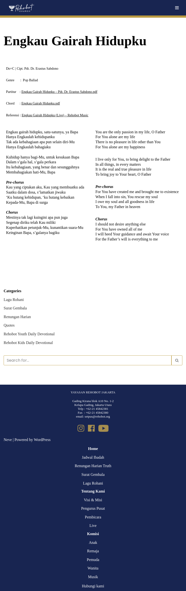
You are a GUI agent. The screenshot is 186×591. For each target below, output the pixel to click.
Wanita (93, 568)
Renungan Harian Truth (93, 466)
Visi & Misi (93, 500)
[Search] (87, 360)
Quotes (9, 325)
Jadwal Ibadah (93, 457)
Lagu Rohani (14, 300)
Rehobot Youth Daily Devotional (29, 334)
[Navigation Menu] (176, 8)
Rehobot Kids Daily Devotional (28, 343)
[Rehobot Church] (21, 7)
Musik (93, 577)
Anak (93, 542)
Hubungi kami (93, 586)
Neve (8, 440)
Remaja (93, 551)
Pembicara (93, 517)
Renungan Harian (17, 317)
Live (92, 526)
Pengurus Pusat (93, 508)
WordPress (42, 440)
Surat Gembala (15, 308)
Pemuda (93, 560)
